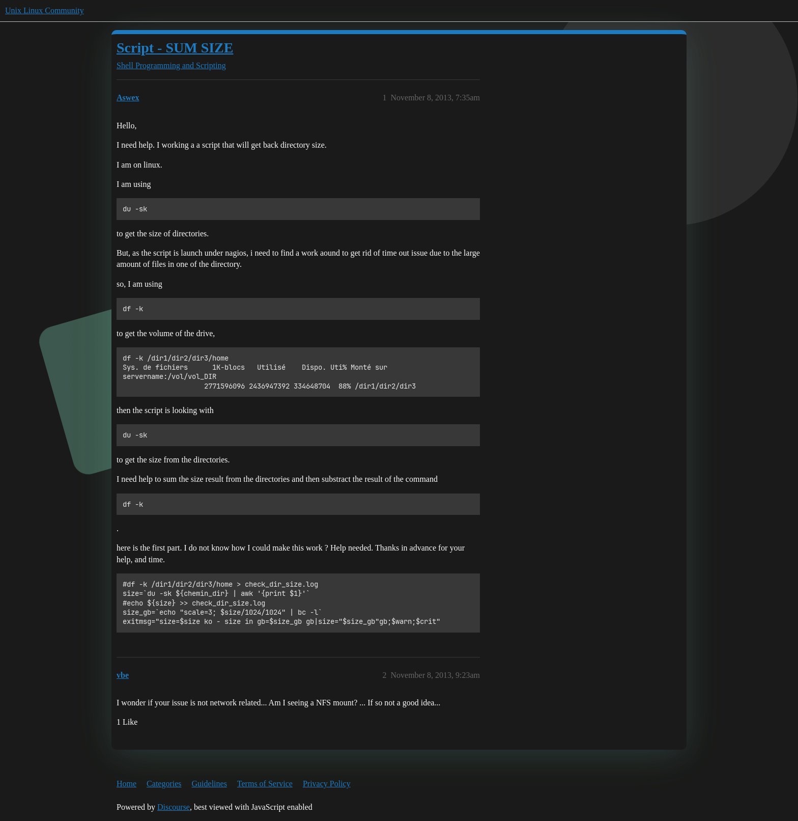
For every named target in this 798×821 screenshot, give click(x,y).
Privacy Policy (327, 783)
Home (126, 783)
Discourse (173, 807)
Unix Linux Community (44, 10)
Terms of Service (265, 783)
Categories (164, 783)
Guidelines (209, 783)
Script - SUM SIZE (175, 48)
